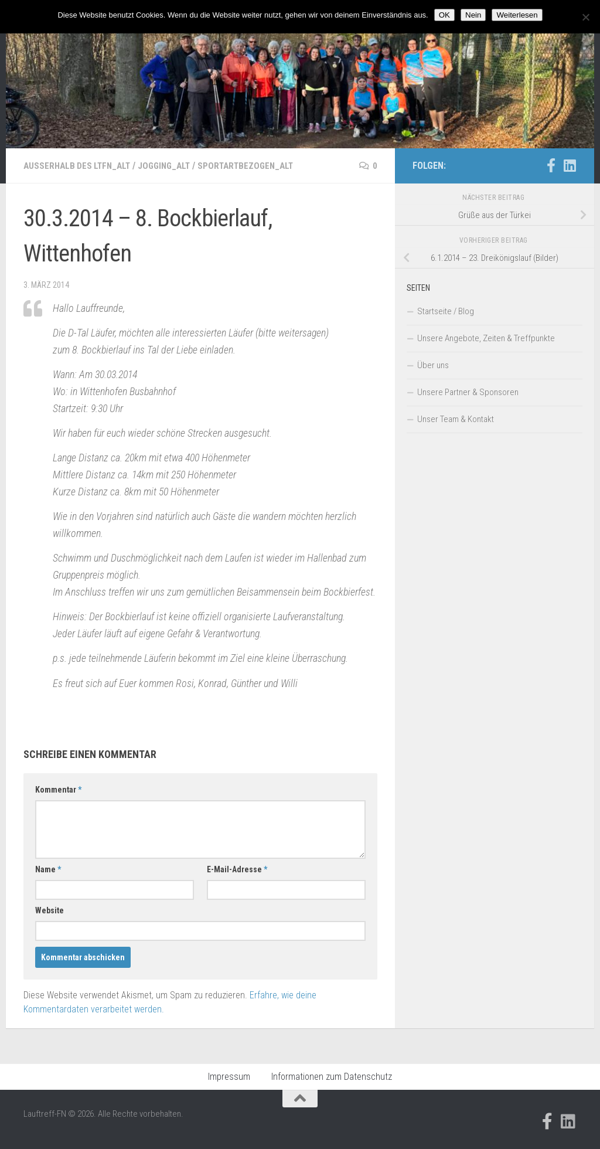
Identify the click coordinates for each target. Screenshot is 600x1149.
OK (444, 15)
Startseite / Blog (445, 311)
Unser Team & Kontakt (455, 419)
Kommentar (58, 789)
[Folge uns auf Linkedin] (569, 165)
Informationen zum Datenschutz (331, 1076)
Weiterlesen (516, 15)
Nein (473, 15)
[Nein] (585, 17)
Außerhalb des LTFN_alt (80, 165)
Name (48, 869)
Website (49, 910)
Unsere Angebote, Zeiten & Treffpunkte (486, 338)
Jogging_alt (172, 165)
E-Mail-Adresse (237, 869)
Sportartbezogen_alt (258, 165)
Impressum (229, 1076)
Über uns (433, 365)
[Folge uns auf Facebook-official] (551, 165)
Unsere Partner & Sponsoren (468, 392)
